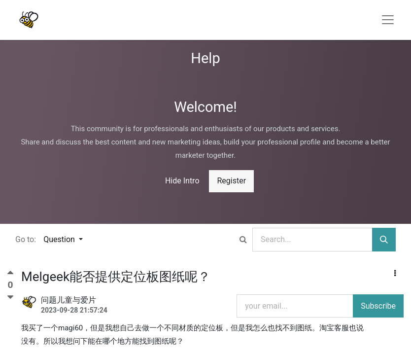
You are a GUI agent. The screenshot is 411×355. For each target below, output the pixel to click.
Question (60, 239)
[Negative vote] (10, 297)
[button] (395, 274)
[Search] (384, 239)
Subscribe (378, 306)
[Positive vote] (10, 275)
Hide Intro (182, 180)
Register (231, 180)
